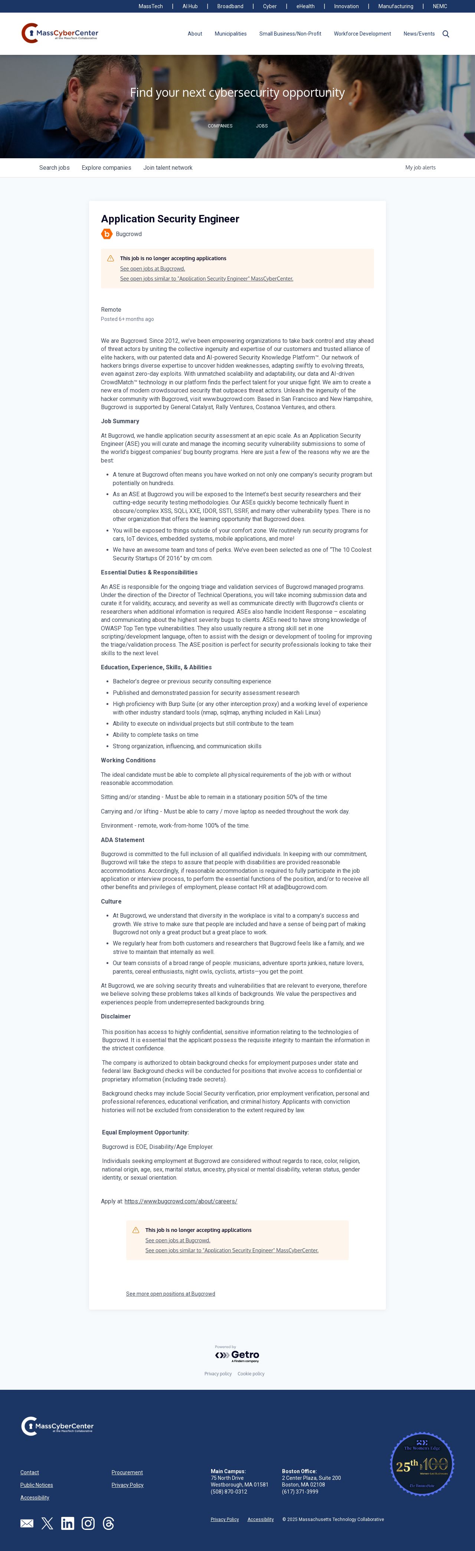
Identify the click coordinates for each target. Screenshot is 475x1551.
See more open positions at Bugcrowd (170, 1294)
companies (106, 167)
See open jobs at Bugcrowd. (152, 268)
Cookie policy (251, 1373)
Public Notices (36, 1485)
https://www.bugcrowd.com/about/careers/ (181, 1201)
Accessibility (34, 1498)
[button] (445, 34)
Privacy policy (218, 1373)
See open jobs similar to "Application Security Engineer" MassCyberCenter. (206, 278)
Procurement (127, 1472)
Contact (29, 1472)
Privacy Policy (128, 1485)
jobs (54, 167)
